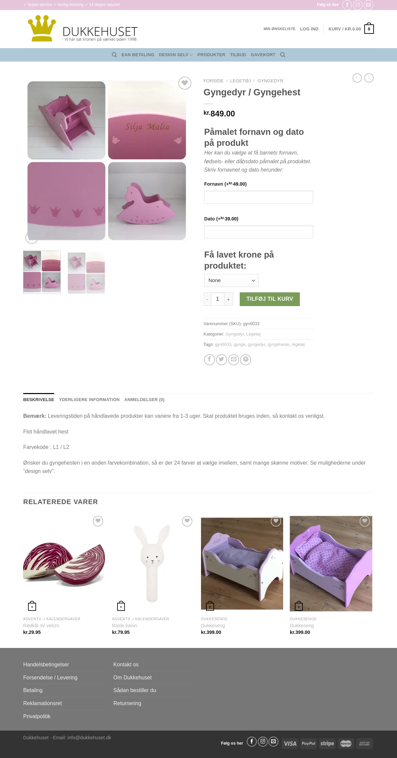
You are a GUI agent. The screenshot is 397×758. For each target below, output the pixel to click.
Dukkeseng (213, 625)
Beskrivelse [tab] (38, 399)
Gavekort (263, 54)
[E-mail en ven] (233, 359)
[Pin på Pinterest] (245, 359)
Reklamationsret (42, 703)
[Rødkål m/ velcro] (64, 563)
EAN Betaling (138, 54)
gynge (239, 344)
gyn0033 (223, 344)
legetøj (298, 344)
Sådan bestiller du (135, 690)
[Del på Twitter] (221, 359)
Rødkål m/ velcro (41, 625)
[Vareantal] (217, 299)
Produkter (211, 54)
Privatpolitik (37, 716)
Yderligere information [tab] (89, 399)
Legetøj (240, 80)
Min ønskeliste (279, 29)
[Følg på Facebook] (347, 5)
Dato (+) (221, 218)
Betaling (33, 690)
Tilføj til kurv (269, 299)
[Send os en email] (368, 5)
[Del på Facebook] (209, 359)
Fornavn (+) (225, 184)
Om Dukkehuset (133, 677)
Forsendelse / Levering (50, 677)
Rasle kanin (124, 625)
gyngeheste (278, 344)
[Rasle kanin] (153, 563)
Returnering (128, 703)
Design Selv (176, 55)
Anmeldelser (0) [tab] (144, 399)
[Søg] (114, 55)
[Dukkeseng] (242, 563)
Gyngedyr (270, 80)
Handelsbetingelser (46, 664)
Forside (214, 80)
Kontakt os (126, 664)
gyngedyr (256, 344)
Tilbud (238, 54)
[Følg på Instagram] (358, 5)
